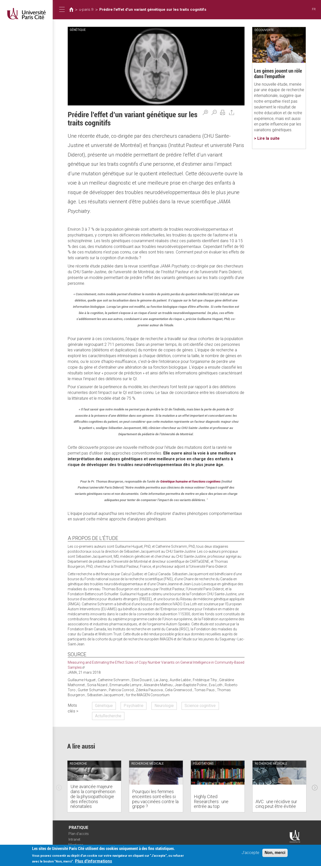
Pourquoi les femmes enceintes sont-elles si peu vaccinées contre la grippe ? (155, 799)
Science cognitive (200, 705)
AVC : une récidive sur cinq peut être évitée (276, 804)
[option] (94, 786)
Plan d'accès (78, 834)
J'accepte (250, 852)
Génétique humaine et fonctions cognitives (190, 481)
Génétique (104, 705)
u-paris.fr (86, 9)
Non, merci (275, 852)
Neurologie (164, 705)
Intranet (74, 839)
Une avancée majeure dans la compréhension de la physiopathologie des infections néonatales (92, 796)
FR (314, 9)
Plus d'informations (93, 861)
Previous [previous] (59, 786)
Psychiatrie (133, 705)
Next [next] (314, 786)
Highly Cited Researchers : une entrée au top (211, 801)
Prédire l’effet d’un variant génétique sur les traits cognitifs (152, 9)
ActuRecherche (108, 715)
